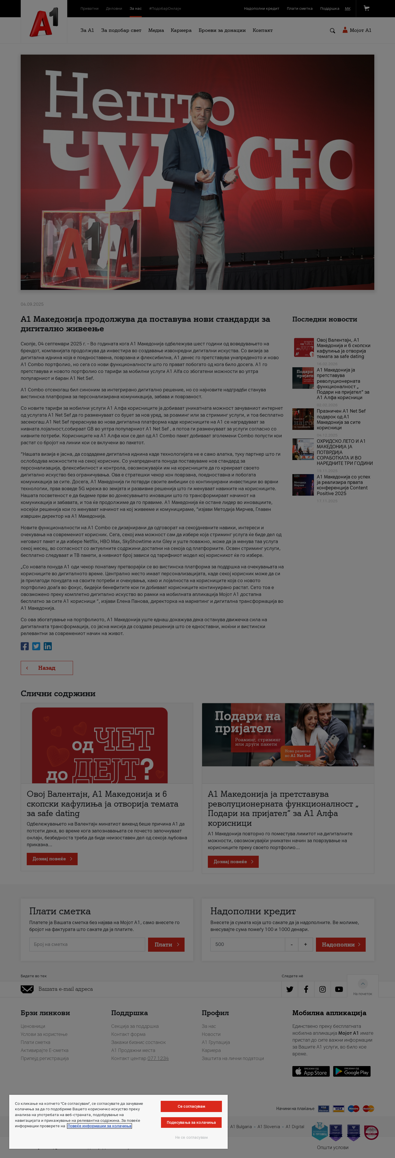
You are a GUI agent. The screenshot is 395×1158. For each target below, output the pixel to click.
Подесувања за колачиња (191, 1122)
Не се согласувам (191, 1137)
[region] (118, 1122)
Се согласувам (191, 1106)
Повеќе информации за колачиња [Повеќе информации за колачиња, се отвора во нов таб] (99, 1126)
